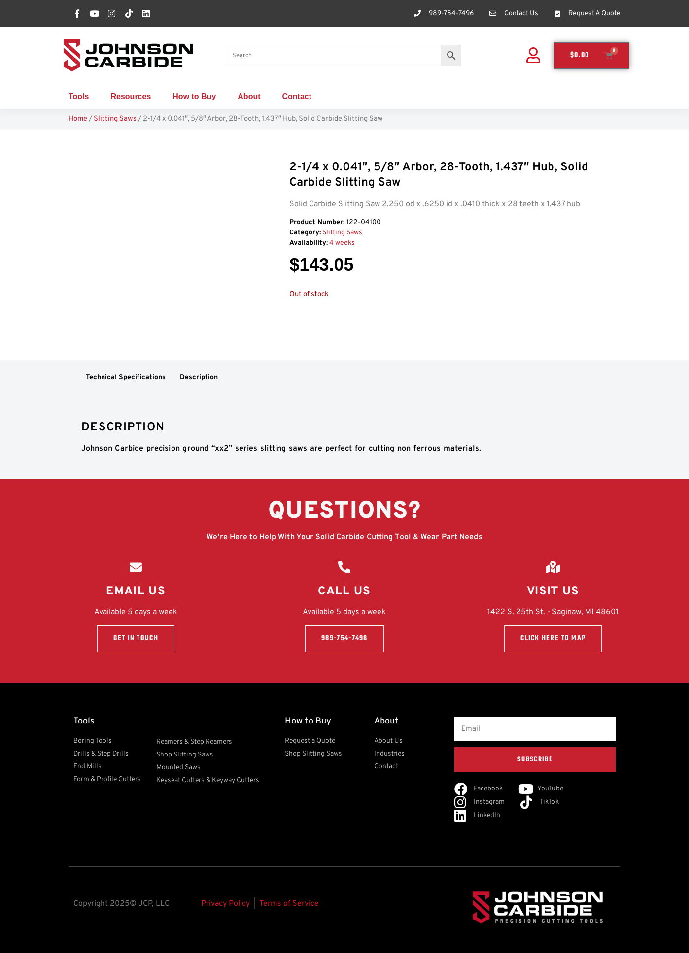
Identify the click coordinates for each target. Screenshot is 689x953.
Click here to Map (553, 638)
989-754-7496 (344, 638)
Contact (297, 96)
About (249, 96)
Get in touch (135, 638)
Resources (130, 96)
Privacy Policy (225, 904)
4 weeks (342, 243)
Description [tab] (199, 377)
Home (78, 119)
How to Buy (194, 96)
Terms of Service (289, 904)
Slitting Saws (115, 119)
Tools (79, 96)
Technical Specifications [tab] (126, 377)
